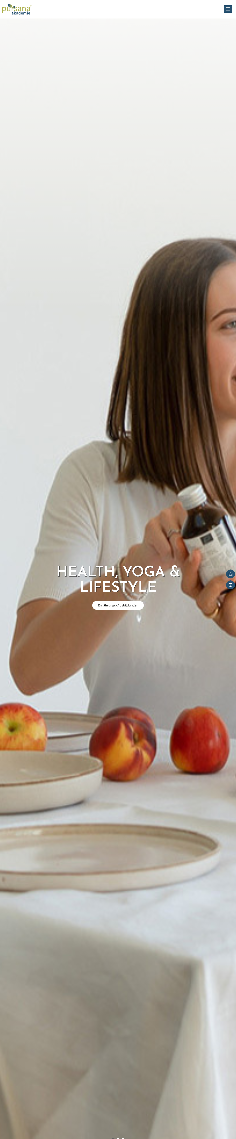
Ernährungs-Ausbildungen (118, 605)
